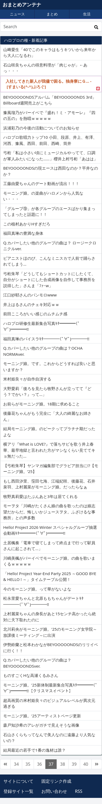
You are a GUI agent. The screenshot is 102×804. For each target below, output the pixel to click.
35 (27, 764)
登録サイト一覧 (18, 791)
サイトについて (18, 781)
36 (39, 764)
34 (16, 764)
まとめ (52, 13)
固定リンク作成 (56, 781)
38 (62, 764)
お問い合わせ (54, 791)
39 (74, 764)
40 (85, 764)
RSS (79, 791)
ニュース (17, 13)
